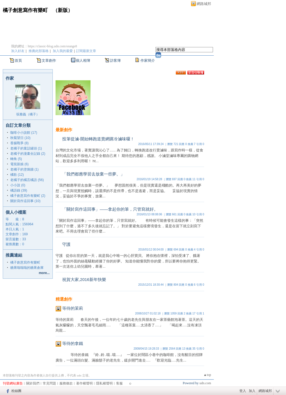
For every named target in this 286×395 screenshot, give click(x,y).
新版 (63, 10)
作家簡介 (148, 60)
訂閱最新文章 (86, 51)
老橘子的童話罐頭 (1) (26, 148)
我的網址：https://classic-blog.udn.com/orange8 (44, 46)
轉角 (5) (16, 159)
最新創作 (64, 129)
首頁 (18, 60)
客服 (119, 383)
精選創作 (64, 299)
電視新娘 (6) (19, 164)
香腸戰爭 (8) (19, 143)
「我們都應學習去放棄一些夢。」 (93, 174)
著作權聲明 (84, 383)
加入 (252, 391)
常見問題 (49, 383)
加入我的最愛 (63, 51)
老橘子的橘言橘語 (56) (27, 180)
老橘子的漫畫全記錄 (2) (27, 154)
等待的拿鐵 (72, 343)
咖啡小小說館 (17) (23, 133)
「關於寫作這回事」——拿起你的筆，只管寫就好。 (110, 209)
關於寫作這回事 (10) (25, 201)
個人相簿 (83, 60)
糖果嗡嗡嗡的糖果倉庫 (27, 268)
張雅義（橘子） (27, 114)
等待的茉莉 (72, 308)
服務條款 (66, 383)
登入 (242, 391)
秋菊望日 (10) (20, 138)
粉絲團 (16, 391)
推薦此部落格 (39, 51)
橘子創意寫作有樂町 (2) (27, 196)
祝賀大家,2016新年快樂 (84, 279)
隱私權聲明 (104, 383)
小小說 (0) (17, 185)
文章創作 (49, 60)
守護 (66, 244)
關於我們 (32, 383)
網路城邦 (204, 4)
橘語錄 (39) (18, 190)
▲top (207, 375)
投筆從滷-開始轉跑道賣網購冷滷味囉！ (98, 138)
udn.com (205, 383)
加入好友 (17, 51)
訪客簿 (115, 60)
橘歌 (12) (17, 175)
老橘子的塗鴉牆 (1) (24, 169)
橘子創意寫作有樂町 (25, 10)
